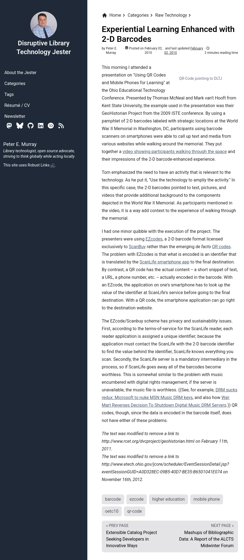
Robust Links (41, 165)
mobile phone (207, 499)
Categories (14, 83)
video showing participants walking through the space (175, 151)
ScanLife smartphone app (164, 262)
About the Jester (20, 72)
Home (111, 15)
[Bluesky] (19, 125)
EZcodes (153, 239)
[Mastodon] (9, 125)
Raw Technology (171, 15)
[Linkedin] (40, 125)
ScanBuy (137, 246)
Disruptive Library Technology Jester (43, 33)
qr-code (134, 511)
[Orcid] (51, 125)
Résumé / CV (17, 105)
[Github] (31, 125)
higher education (168, 499)
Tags (9, 94)
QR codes (221, 246)
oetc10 (111, 511)
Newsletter (14, 116)
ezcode (137, 499)
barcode (113, 499)
